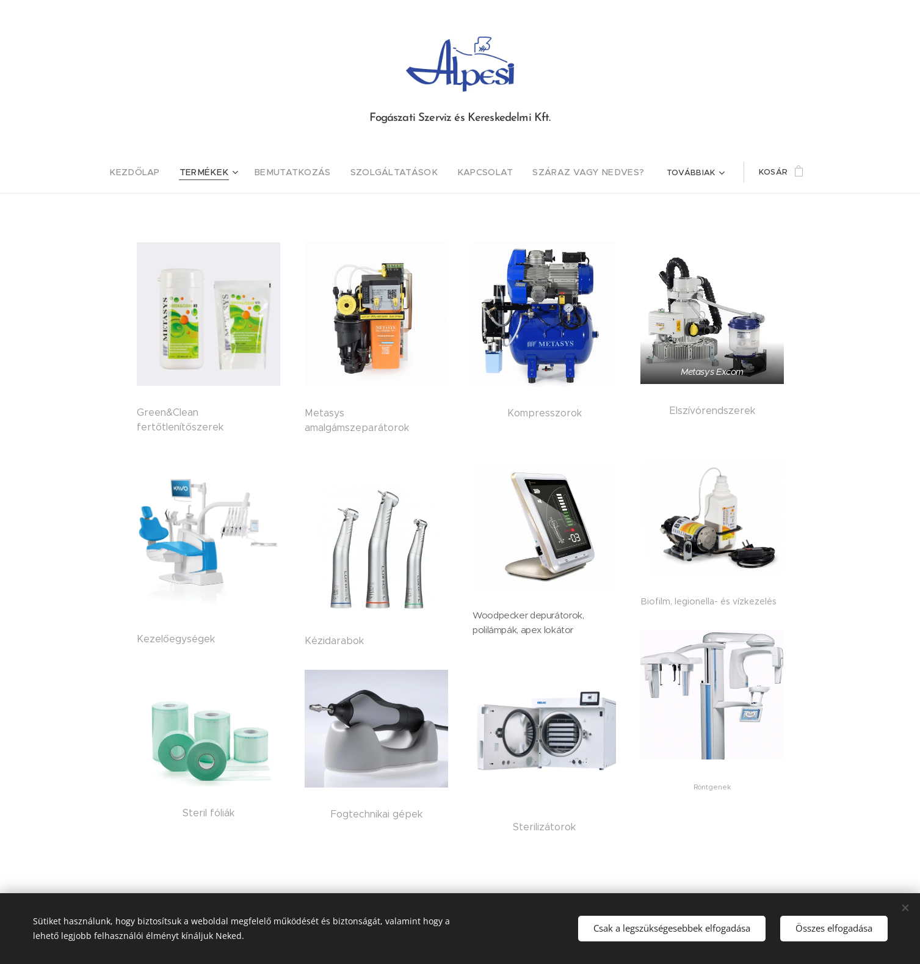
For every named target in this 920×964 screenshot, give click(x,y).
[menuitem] (140, 172)
